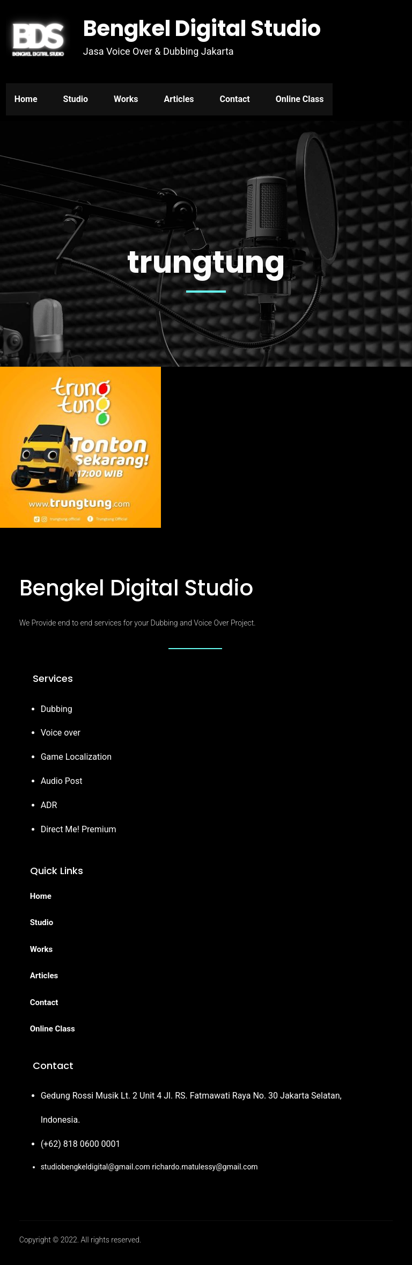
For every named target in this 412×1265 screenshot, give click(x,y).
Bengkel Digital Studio (202, 28)
